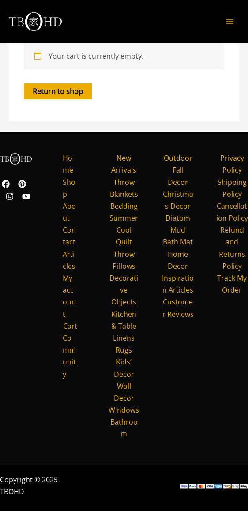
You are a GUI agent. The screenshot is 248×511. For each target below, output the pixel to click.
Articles (69, 260)
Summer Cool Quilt (123, 230)
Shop (69, 188)
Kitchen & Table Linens (123, 326)
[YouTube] (26, 196)
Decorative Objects (123, 290)
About (69, 212)
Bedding (124, 206)
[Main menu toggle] (230, 21)
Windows (124, 410)
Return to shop (58, 91)
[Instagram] (10, 196)
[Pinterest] (22, 184)
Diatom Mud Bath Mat (178, 230)
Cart (70, 326)
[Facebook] (6, 184)
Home (68, 164)
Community (69, 356)
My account (69, 296)
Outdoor (178, 158)
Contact (69, 236)
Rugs (124, 350)
